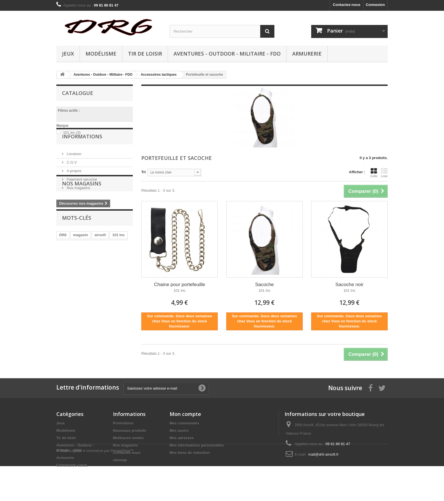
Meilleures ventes (128, 438)
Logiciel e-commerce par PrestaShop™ (101, 485)
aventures (115, 304)
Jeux (68, 53)
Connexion (375, 5)
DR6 (63, 287)
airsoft (100, 287)
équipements (114, 295)
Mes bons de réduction (190, 453)
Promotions (123, 423)
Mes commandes (184, 423)
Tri (143, 172)
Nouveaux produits (129, 430)
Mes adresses (182, 438)
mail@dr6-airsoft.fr (323, 454)
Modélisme (101, 53)
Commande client (71, 465)
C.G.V (71, 182)
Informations (82, 158)
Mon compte (185, 414)
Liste (384, 173)
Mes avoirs (179, 430)
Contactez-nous (346, 5)
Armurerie (307, 53)
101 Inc (72, 132)
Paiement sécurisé (81, 199)
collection (67, 295)
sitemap (120, 460)
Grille (373, 173)
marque (89, 295)
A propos (73, 191)
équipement (90, 304)
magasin (80, 287)
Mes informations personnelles (197, 445)
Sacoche (264, 284)
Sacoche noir (349, 284)
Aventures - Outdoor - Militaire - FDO (227, 53)
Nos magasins (78, 208)
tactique (66, 304)
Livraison (74, 174)
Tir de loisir (145, 53)
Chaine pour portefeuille (179, 284)
